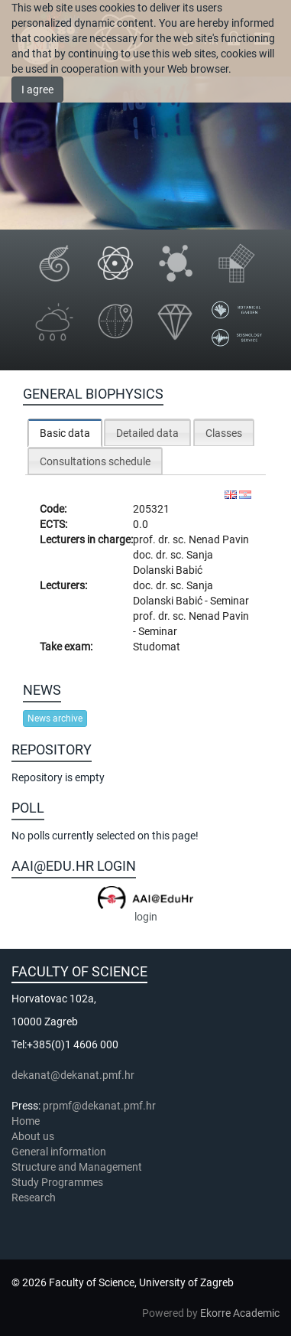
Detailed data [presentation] (147, 433)
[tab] (64, 433)
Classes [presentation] (223, 433)
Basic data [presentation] (65, 433)
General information (58, 1151)
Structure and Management (76, 1167)
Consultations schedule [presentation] (95, 461)
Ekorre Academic (240, 1313)
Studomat (156, 646)
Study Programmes (57, 1182)
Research (34, 1197)
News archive (54, 718)
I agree (37, 89)
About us (34, 1136)
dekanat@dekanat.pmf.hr (72, 1075)
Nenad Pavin (219, 539)
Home (25, 1121)
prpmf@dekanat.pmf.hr (99, 1106)
